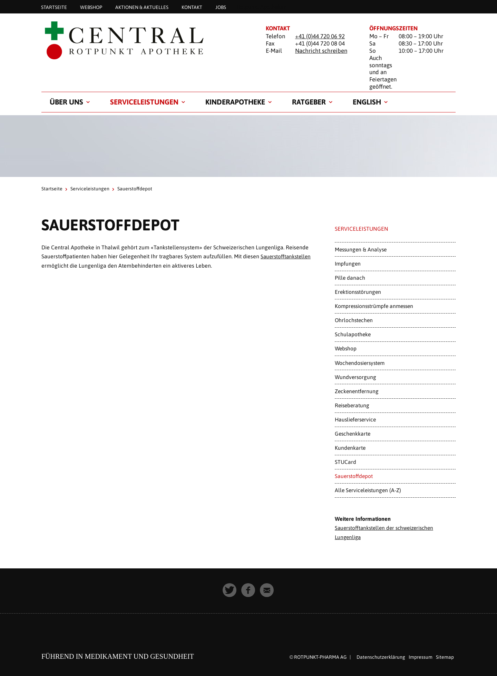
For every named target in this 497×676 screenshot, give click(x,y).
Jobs (220, 7)
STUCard (345, 462)
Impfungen (348, 263)
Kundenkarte (350, 448)
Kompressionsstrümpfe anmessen (374, 306)
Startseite (54, 7)
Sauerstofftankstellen (287, 256)
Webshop (91, 7)
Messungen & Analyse (361, 249)
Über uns (66, 102)
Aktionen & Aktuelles (141, 7)
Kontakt (192, 7)
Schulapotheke (353, 334)
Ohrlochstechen (354, 320)
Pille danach (350, 278)
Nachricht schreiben (321, 50)
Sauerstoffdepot (354, 476)
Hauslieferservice (355, 419)
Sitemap (445, 656)
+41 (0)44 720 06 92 (320, 36)
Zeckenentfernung (357, 391)
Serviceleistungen (144, 102)
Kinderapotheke (235, 102)
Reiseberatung (352, 405)
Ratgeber (309, 102)
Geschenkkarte (352, 433)
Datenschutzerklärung (381, 656)
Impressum (420, 656)
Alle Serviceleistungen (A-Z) (368, 490)
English (367, 102)
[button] (230, 590)
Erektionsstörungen (358, 292)
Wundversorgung (355, 377)
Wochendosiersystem (359, 363)
